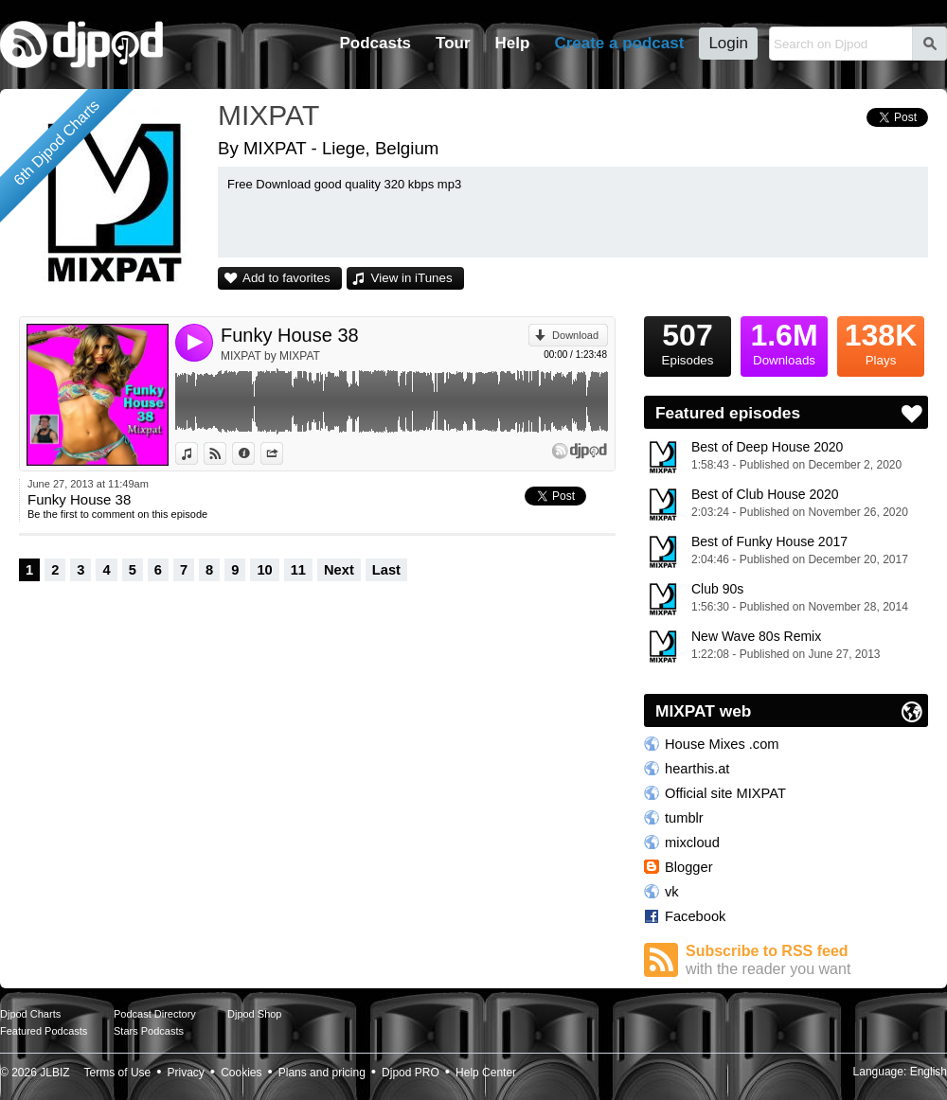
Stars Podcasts (149, 1031)
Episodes (687, 341)
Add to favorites (286, 278)
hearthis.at (697, 768)
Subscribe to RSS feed (807, 960)
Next (339, 569)
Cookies (241, 1072)
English (928, 1071)
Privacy (186, 1072)
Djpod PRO (410, 1072)
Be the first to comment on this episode (117, 514)
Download (575, 335)
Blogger (689, 867)
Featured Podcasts (43, 1031)
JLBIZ (54, 1072)
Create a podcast (619, 43)
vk (672, 891)
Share (282, 453)
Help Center (486, 1072)
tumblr (684, 817)
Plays (880, 341)
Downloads (784, 341)
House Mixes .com (722, 744)
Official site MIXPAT (725, 793)
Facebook (695, 916)
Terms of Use (118, 1072)
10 (264, 569)
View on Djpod (225, 453)
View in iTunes (412, 278)
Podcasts (375, 43)
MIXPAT (268, 115)
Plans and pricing (322, 1072)
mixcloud (692, 842)
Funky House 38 (290, 335)
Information (254, 453)
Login (728, 43)
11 (298, 569)
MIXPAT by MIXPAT (270, 356)
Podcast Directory (155, 1014)
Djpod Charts (30, 1014)
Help (512, 43)
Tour (453, 43)
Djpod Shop (254, 1014)
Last (386, 569)
